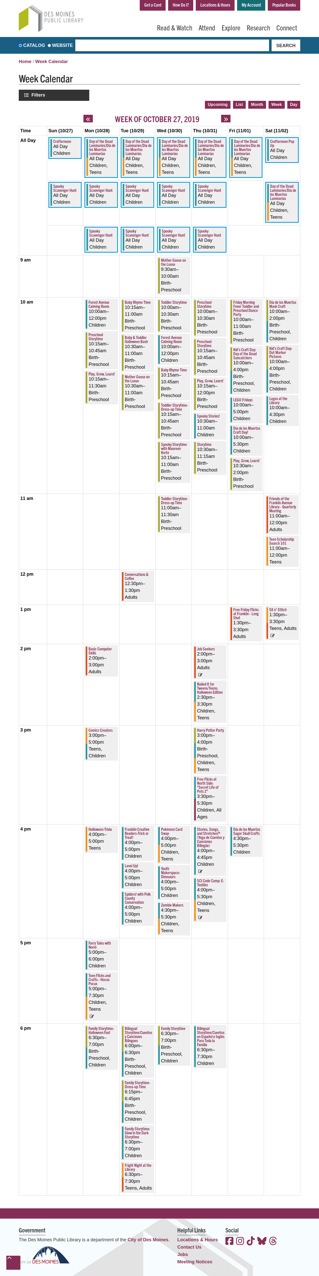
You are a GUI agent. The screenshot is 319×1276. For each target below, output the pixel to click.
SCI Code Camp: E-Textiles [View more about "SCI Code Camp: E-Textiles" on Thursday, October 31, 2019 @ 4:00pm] (210, 882)
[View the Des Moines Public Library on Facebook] (229, 1241)
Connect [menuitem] (286, 27)
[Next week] (226, 118)
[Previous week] (88, 118)
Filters (38, 95)
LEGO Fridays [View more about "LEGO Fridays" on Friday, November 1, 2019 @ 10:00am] (243, 399)
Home (25, 61)
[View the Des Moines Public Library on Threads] (273, 1241)
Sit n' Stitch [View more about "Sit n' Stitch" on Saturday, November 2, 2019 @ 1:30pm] (278, 609)
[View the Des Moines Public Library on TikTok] (251, 1241)
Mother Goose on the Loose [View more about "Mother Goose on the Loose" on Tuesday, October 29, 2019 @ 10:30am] (137, 378)
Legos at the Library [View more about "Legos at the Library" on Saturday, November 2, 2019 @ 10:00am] (278, 400)
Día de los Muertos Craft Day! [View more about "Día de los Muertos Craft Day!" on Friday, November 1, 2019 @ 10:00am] (246, 430)
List (239, 104)
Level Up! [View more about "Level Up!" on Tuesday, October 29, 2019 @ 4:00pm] (131, 865)
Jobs (182, 1254)
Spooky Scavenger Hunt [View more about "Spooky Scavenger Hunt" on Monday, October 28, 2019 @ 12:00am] (101, 188)
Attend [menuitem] (207, 27)
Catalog (34, 45)
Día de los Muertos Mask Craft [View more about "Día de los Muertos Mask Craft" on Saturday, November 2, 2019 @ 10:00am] (282, 304)
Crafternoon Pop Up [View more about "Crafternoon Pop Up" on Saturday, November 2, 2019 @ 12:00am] (282, 143)
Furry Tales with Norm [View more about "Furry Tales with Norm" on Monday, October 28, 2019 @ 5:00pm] (99, 944)
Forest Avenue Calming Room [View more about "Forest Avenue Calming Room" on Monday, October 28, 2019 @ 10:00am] (98, 304)
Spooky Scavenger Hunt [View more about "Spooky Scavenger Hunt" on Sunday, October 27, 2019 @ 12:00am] (65, 188)
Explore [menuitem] (231, 27)
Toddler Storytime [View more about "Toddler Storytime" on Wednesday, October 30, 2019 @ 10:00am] (174, 302)
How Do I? (181, 5)
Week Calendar (51, 61)
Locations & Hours (215, 5)
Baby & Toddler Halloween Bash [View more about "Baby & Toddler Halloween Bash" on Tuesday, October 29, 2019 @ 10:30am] (136, 339)
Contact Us (189, 1247)
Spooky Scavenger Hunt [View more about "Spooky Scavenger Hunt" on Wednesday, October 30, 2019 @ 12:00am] (173, 188)
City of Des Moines (148, 1239)
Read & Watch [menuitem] (174, 27)
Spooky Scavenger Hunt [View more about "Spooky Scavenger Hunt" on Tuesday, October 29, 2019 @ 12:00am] (137, 188)
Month (257, 104)
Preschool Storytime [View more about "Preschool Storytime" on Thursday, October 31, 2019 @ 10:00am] (204, 304)
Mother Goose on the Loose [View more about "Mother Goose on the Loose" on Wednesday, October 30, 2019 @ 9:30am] (173, 262)
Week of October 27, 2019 (157, 119)
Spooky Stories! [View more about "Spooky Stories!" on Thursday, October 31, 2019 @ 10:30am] (208, 415)
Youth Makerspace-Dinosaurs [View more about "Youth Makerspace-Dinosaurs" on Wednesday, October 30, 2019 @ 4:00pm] (170, 872)
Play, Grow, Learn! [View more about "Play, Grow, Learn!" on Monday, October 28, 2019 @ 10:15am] (101, 373)
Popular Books (284, 5)
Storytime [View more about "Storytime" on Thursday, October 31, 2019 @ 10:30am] (204, 444)
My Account (251, 5)
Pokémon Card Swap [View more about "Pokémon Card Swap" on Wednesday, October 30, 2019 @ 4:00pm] (171, 831)
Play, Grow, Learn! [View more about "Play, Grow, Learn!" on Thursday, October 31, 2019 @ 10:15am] (210, 380)
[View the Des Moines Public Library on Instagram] (240, 1241)
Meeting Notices (194, 1261)
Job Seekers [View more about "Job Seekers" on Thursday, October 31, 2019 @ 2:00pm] (206, 648)
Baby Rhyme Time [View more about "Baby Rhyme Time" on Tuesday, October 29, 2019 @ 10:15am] (138, 302)
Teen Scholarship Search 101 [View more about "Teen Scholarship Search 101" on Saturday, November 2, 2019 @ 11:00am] (281, 541)
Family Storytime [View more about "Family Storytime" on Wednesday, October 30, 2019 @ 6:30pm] (173, 1028)
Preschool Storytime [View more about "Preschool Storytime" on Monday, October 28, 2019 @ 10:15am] (95, 336)
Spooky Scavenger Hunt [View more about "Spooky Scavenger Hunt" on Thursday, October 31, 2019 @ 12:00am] (209, 188)
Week (276, 104)
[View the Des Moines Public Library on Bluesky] (262, 1241)
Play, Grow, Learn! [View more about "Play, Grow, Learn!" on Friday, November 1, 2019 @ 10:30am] (246, 460)
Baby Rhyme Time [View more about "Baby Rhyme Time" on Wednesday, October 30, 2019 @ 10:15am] (174, 369)
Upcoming (217, 104)
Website (62, 45)
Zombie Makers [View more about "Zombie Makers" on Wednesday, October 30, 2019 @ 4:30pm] (172, 904)
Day (293, 104)
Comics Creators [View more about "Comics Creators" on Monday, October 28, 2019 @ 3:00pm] (100, 730)
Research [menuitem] (258, 27)
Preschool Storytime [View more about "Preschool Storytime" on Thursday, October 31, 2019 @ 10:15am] (204, 343)
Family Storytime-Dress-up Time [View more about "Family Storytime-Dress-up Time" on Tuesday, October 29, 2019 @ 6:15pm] (137, 1084)
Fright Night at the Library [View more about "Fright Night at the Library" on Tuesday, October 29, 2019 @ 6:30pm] (138, 1167)
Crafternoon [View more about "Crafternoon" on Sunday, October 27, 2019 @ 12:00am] (62, 141)
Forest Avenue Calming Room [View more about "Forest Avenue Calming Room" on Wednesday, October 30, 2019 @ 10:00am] (171, 339)
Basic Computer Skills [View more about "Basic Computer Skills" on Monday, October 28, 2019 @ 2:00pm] (100, 650)
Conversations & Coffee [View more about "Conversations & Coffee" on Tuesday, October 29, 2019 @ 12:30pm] (136, 576)
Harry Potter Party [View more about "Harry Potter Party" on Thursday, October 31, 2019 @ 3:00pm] (210, 730)
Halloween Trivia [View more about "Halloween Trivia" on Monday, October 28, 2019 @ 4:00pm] (100, 829)
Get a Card (152, 5)
